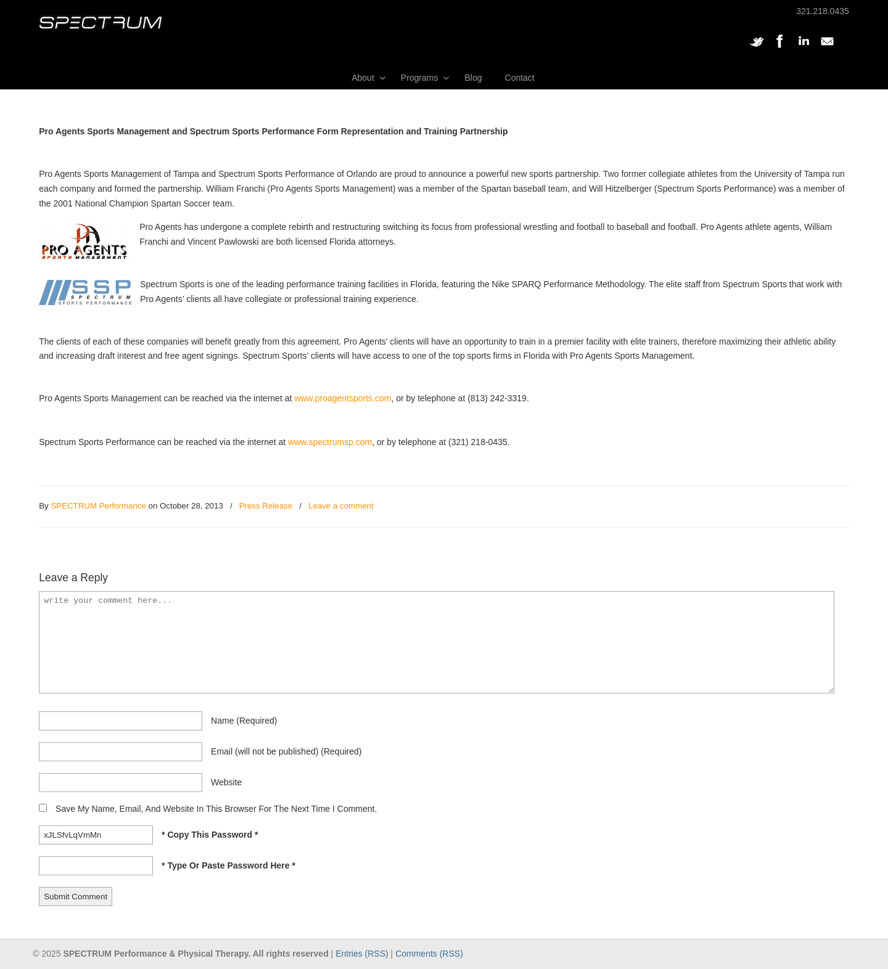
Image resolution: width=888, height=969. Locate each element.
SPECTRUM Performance (98, 505)
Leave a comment (341, 505)
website (226, 782)
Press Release (265, 505)
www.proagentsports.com (342, 398)
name (244, 721)
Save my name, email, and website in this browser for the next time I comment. (216, 809)
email (286, 751)
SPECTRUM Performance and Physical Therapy (100, 22)
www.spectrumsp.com (330, 442)
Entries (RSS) (361, 954)
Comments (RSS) (429, 954)
